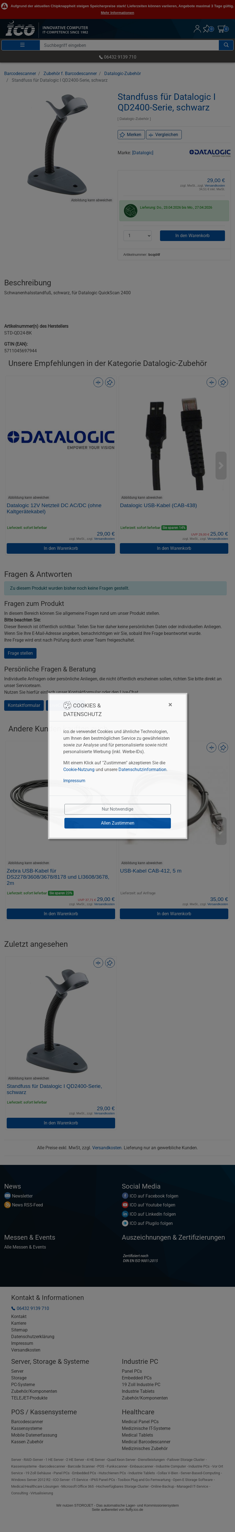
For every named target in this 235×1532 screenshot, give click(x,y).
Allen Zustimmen (117, 823)
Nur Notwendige (117, 809)
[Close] (142, 704)
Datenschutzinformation (142, 769)
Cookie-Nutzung (79, 769)
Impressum (74, 780)
